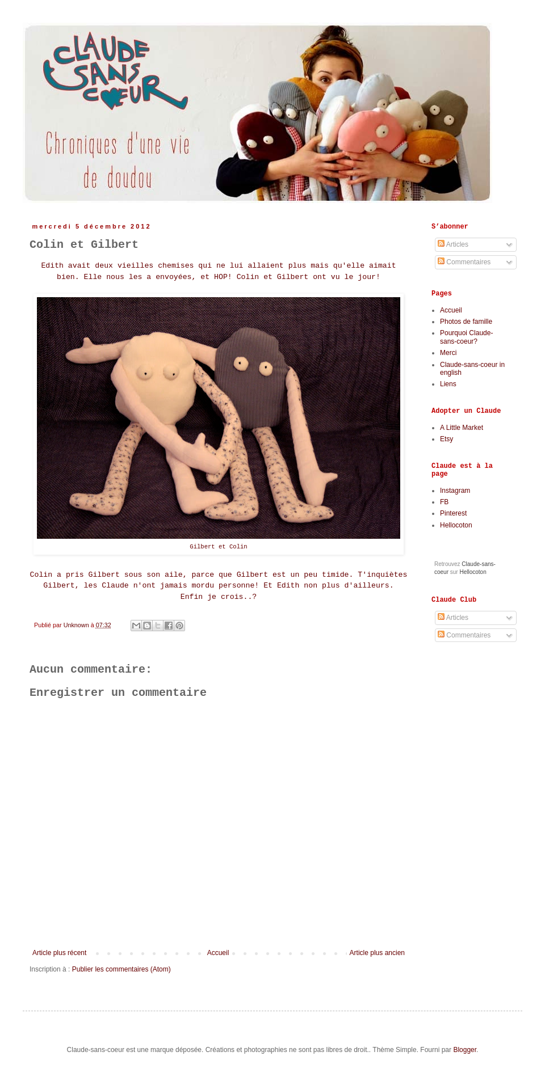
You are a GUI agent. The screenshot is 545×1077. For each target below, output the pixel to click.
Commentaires (464, 262)
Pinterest (453, 513)
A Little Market (461, 428)
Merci (448, 353)
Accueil (218, 953)
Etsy (446, 439)
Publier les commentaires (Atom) (121, 969)
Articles (453, 244)
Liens (448, 384)
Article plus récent (59, 953)
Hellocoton (456, 525)
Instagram (455, 491)
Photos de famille (466, 322)
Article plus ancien (377, 953)
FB (444, 502)
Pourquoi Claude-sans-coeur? (466, 337)
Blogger (464, 1050)
